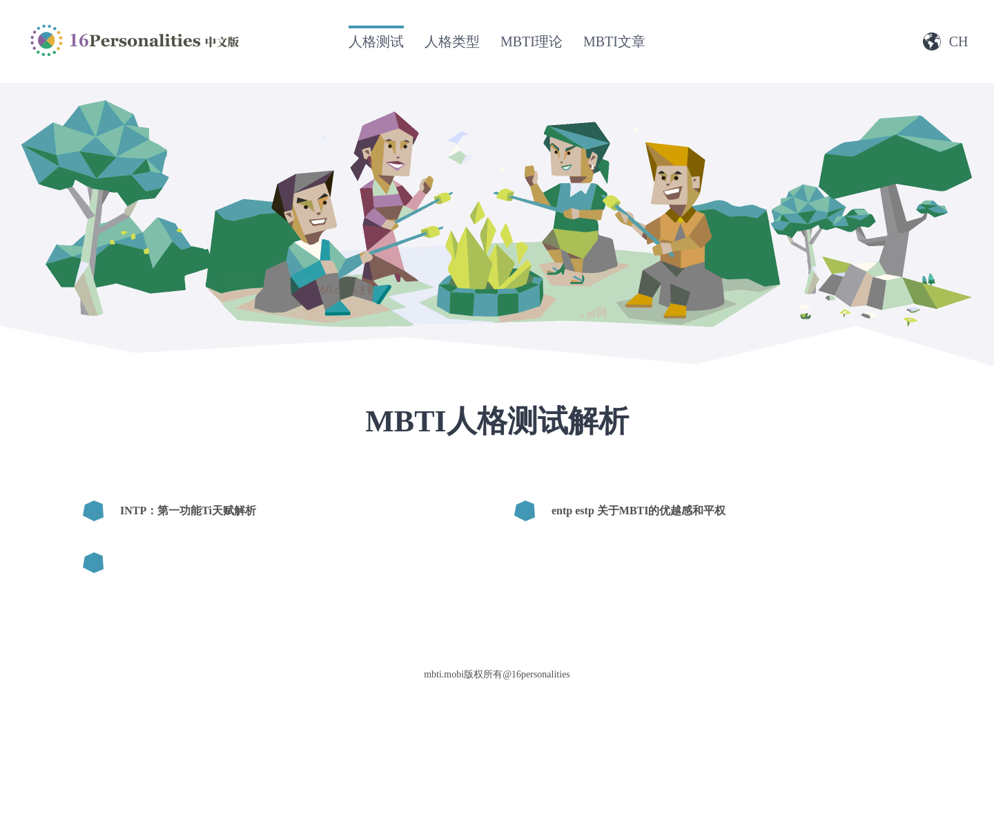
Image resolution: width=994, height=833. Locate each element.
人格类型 (452, 41)
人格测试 (376, 41)
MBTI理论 (531, 41)
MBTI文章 (614, 41)
